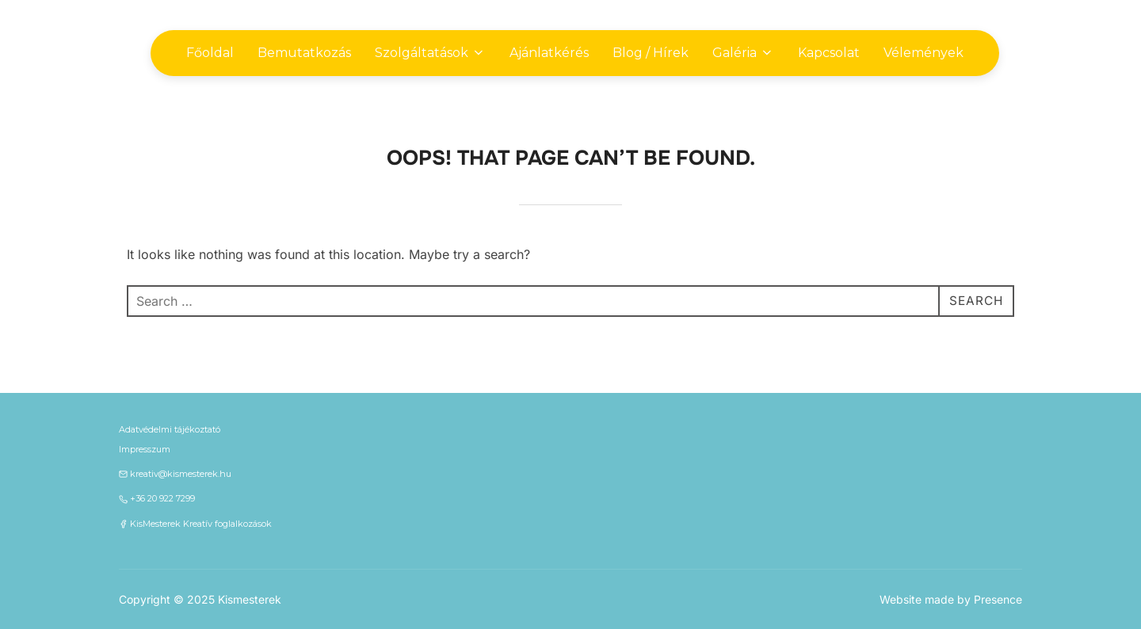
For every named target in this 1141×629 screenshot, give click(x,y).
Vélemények (923, 52)
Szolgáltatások (430, 52)
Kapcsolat (829, 52)
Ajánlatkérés (549, 52)
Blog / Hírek (650, 52)
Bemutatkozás (304, 52)
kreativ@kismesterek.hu (180, 473)
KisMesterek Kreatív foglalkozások (201, 523)
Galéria (743, 52)
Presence (998, 599)
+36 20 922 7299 (162, 498)
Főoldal (210, 52)
